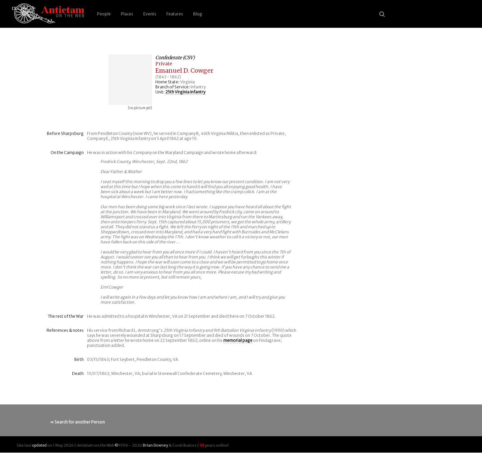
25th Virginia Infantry (185, 91)
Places (127, 13)
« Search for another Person (77, 422)
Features (174, 13)
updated (39, 445)
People (104, 13)
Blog (197, 13)
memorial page (237, 340)
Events (149, 13)
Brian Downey (155, 445)
